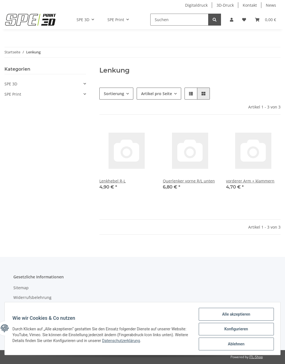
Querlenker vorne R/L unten (189, 181)
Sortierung (114, 93)
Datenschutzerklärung (149, 341)
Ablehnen (235, 344)
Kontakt (250, 5)
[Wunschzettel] (244, 19)
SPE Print (12, 94)
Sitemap (21, 287)
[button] (231, 19)
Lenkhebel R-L (112, 181)
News (271, 5)
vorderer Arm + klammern (250, 181)
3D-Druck (225, 5)
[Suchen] (179, 20)
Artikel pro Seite (156, 93)
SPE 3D (10, 83)
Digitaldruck (196, 5)
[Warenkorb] (265, 19)
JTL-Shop (256, 357)
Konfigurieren (235, 330)
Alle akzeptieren (235, 315)
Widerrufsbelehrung (32, 297)
